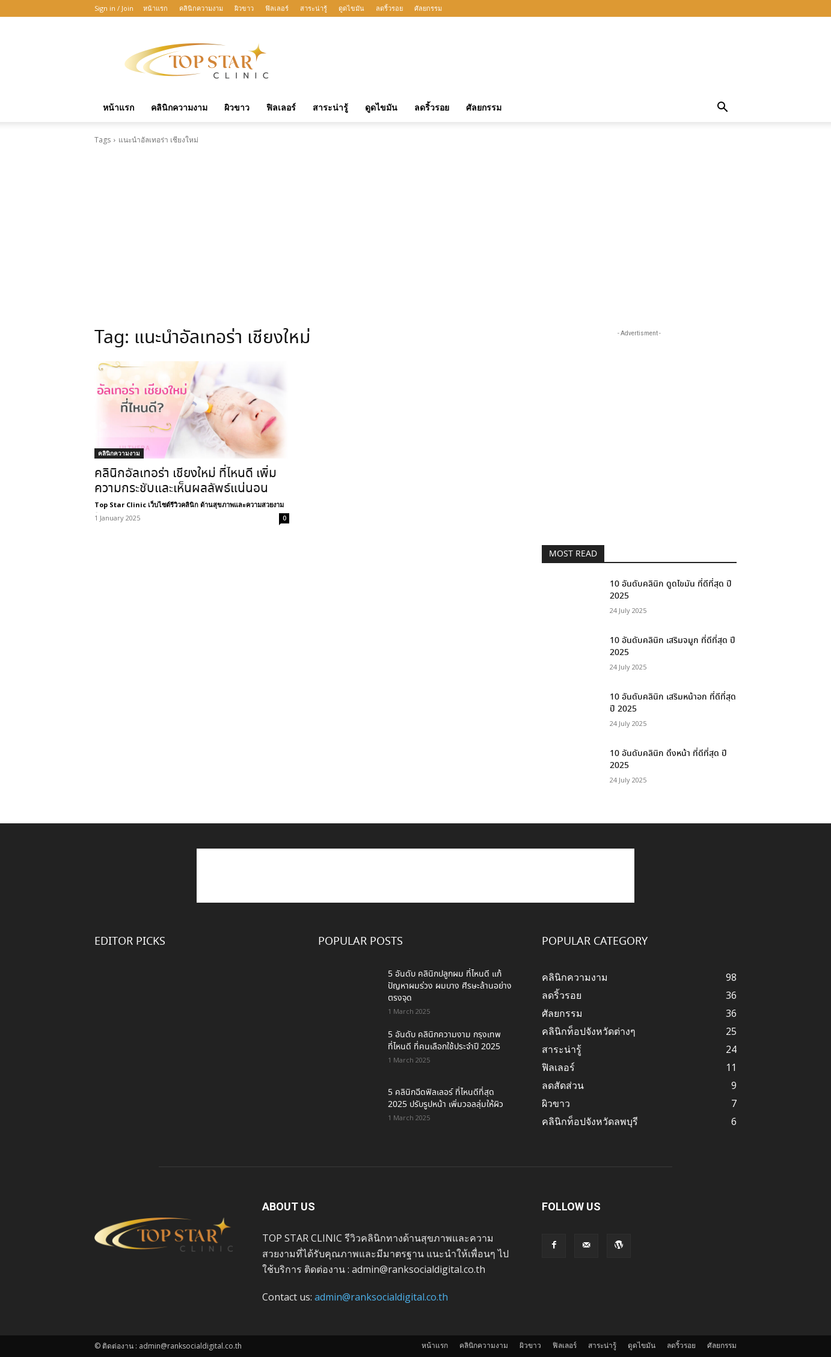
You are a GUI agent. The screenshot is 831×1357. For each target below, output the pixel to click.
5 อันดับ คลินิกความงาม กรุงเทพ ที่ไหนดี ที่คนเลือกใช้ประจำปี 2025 (444, 1041)
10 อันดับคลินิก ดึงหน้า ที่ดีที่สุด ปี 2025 (668, 760)
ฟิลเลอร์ (277, 8)
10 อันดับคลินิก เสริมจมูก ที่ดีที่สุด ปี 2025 (672, 647)
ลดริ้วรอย (389, 8)
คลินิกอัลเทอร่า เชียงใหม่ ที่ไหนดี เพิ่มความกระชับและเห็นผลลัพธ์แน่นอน (185, 481)
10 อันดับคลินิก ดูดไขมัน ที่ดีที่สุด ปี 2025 (671, 590)
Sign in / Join (113, 8)
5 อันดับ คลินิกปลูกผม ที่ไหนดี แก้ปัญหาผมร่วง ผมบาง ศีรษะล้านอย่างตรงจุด (450, 986)
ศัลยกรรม (428, 8)
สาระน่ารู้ (313, 8)
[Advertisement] (518, 61)
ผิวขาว (244, 8)
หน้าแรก (155, 8)
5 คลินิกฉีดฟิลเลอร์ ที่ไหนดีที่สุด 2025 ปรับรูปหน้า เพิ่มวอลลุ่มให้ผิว (445, 1099)
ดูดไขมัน (351, 8)
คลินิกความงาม (201, 8)
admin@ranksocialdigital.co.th (381, 1297)
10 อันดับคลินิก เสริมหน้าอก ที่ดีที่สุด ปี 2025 (673, 703)
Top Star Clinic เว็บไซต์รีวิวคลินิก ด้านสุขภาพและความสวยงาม (189, 504)
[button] (722, 108)
